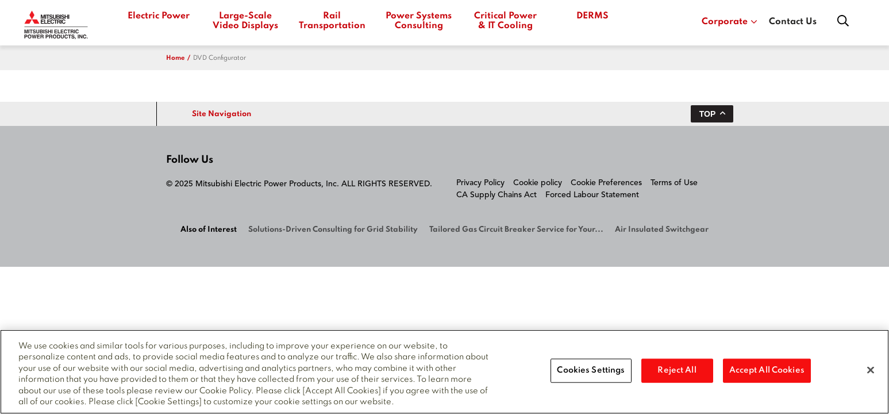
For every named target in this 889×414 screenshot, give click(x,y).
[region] (444, 371)
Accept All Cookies (767, 370)
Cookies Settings (591, 370)
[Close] (870, 370)
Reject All (676, 370)
